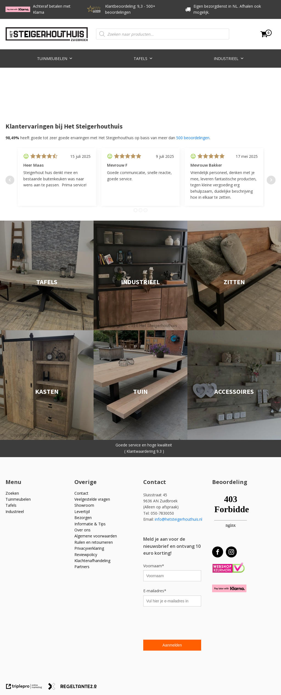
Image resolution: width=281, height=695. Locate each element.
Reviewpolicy (85, 554)
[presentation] (185, 623)
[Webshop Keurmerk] (228, 568)
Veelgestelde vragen (92, 499)
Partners (81, 566)
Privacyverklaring (89, 548)
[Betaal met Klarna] (229, 588)
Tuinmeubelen (55, 58)
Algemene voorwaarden (95, 536)
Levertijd (82, 511)
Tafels (143, 58)
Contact (81, 493)
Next (271, 180)
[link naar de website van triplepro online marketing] (26, 688)
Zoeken (12, 493)
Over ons (82, 529)
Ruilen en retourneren (93, 542)
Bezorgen (83, 517)
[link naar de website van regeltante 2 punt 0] (74, 688)
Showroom (84, 505)
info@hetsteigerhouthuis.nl (178, 519)
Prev (9, 180)
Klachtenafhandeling (92, 560)
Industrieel (229, 58)
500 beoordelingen (192, 137)
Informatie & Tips (90, 523)
